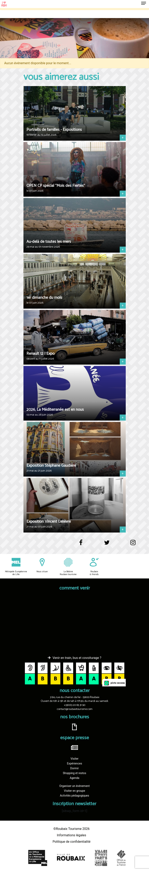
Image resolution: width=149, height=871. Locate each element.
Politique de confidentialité (71, 842)
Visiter (75, 758)
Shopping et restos (74, 773)
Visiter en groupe (74, 790)
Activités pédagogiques (74, 795)
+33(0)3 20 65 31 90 (74, 705)
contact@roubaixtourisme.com (74, 709)
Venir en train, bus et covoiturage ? (77, 658)
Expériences (74, 763)
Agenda (74, 778)
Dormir (74, 768)
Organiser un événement (74, 786)
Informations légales (71, 835)
